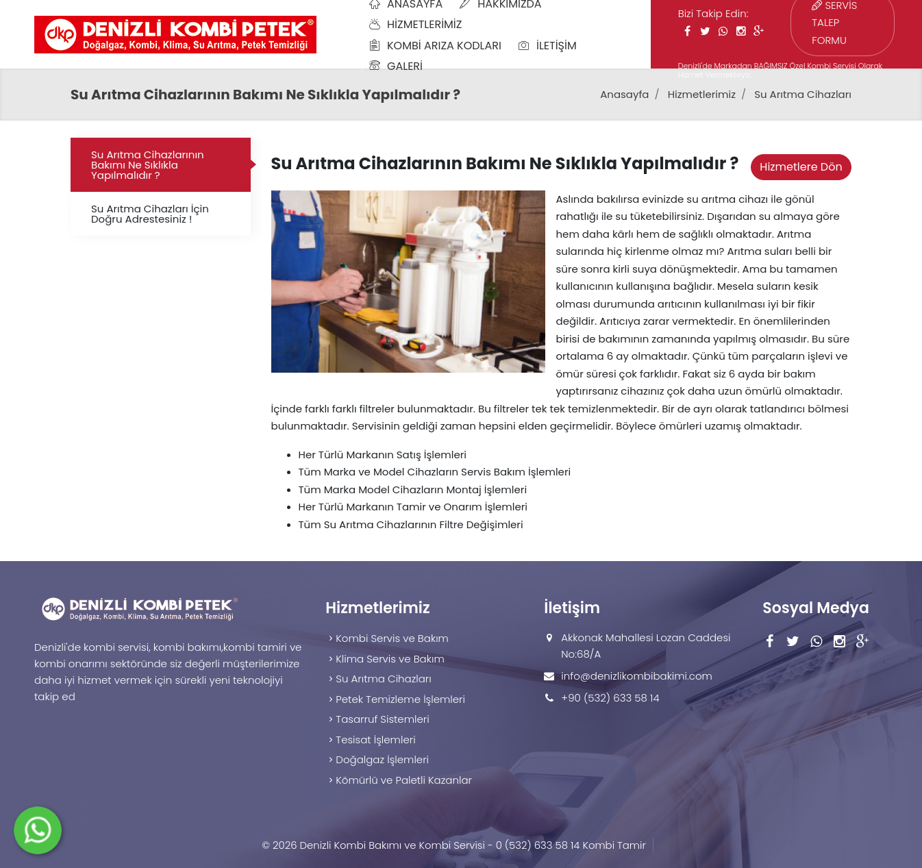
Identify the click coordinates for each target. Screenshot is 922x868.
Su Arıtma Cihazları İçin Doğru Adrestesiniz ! (150, 213)
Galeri (396, 66)
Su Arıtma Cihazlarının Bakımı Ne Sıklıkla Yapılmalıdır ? (147, 164)
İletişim (548, 45)
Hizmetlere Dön (801, 167)
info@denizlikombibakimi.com (636, 676)
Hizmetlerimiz (415, 24)
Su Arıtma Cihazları (802, 94)
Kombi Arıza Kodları (435, 45)
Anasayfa (624, 94)
